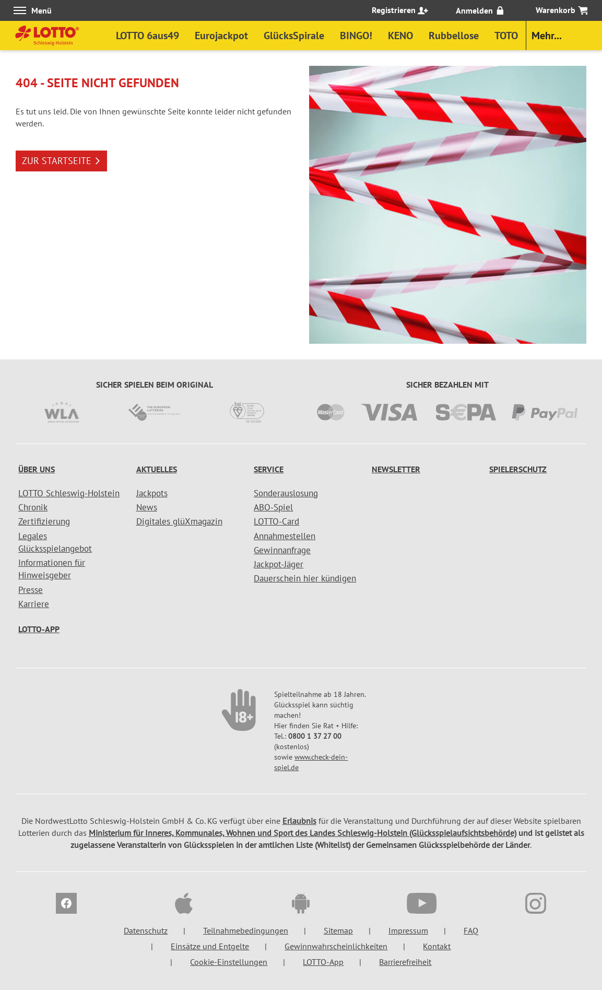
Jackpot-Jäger (278, 564)
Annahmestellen (284, 536)
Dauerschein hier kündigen (305, 578)
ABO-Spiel (273, 507)
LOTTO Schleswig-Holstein (69, 493)
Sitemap (338, 930)
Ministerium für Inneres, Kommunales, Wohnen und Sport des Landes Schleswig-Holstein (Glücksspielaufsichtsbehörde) (302, 833)
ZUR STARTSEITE (61, 161)
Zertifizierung (44, 521)
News (146, 507)
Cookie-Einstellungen (228, 962)
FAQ (471, 930)
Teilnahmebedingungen (245, 930)
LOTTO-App (39, 629)
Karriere (33, 604)
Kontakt (437, 946)
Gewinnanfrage (282, 550)
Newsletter (396, 469)
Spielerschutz (518, 469)
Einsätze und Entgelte (210, 946)
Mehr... (547, 35)
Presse (30, 590)
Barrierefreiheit (405, 962)
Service (269, 469)
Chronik (33, 507)
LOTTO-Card (276, 521)
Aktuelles (156, 469)
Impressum (408, 930)
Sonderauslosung (286, 493)
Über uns (36, 469)
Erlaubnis (299, 821)
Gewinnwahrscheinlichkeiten (336, 946)
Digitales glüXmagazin (179, 521)
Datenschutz (146, 930)
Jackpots (152, 493)
